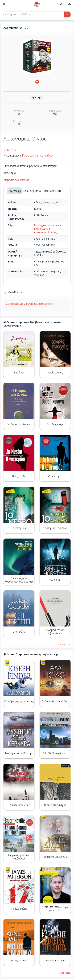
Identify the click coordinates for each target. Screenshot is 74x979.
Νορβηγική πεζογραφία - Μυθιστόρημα (48, 227)
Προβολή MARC (32, 190)
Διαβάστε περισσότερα (16, 179)
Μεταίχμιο (48, 202)
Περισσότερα (64, 644)
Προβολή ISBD (52, 190)
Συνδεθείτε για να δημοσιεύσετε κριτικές (29, 303)
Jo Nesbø (10, 150)
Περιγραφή (14, 190)
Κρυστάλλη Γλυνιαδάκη (38, 155)
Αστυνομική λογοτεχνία (47, 232)
